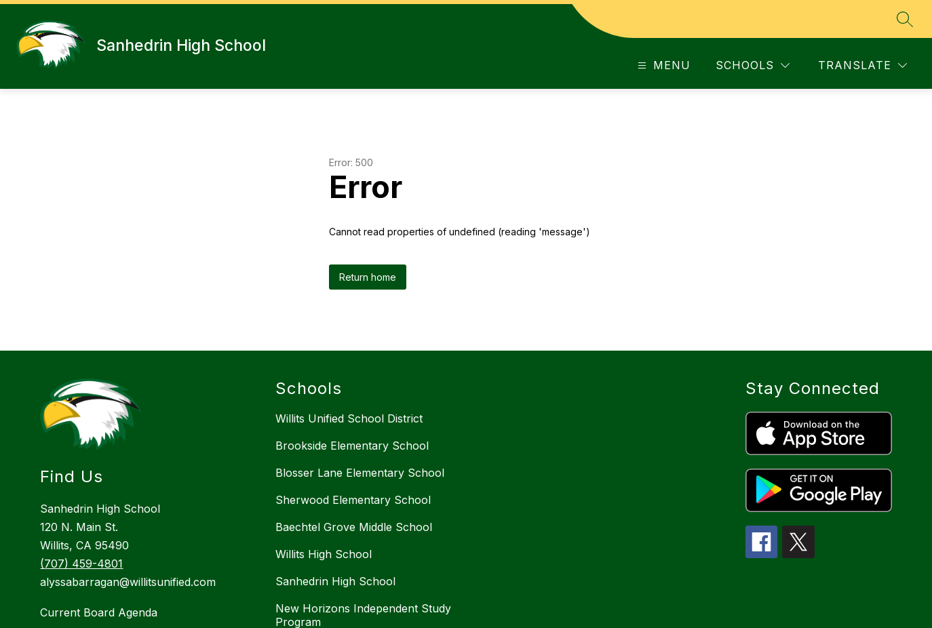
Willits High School (323, 554)
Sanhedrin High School (335, 581)
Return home (367, 277)
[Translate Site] (862, 65)
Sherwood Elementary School (353, 500)
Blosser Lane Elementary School (359, 472)
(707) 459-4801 (81, 563)
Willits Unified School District (349, 418)
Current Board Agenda (98, 612)
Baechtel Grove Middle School (353, 527)
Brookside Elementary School (352, 445)
